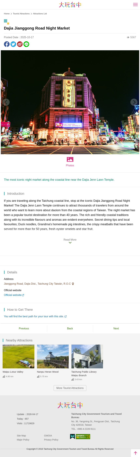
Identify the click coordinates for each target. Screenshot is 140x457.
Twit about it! (13, 44)
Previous (24, 328)
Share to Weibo (20, 44)
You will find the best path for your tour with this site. (34, 316)
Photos (70, 165)
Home (7, 13)
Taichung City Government (70, 405)
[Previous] (6, 102)
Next (116, 328)
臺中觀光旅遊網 (70, 5)
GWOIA (48, 435)
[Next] (134, 102)
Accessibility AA (83, 436)
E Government (72, 436)
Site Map (21, 435)
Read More (70, 239)
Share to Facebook (7, 44)
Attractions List (40, 13)
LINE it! (26, 44)
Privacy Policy (51, 439)
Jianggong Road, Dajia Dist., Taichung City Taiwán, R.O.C (38, 283)
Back (70, 328)
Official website (12, 295)
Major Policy (23, 439)
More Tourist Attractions (70, 388)
